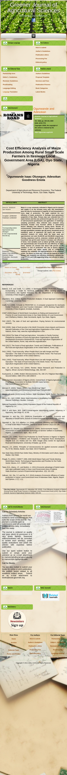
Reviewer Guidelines (10, 81)
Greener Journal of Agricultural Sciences (33, 8)
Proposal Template (42, 77)
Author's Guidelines (43, 51)
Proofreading (7, 84)
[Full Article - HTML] (11, 272)
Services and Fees (42, 81)
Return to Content (11, 267)
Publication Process (43, 84)
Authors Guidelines (43, 73)
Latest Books (40, 92)
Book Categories (42, 88)
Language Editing (9, 88)
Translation (10, 92)
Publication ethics (42, 55)
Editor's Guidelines (10, 77)
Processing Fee (41, 58)
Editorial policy (41, 62)
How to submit (41, 47)
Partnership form (9, 73)
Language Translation (57, 657)
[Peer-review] (56, 271)
